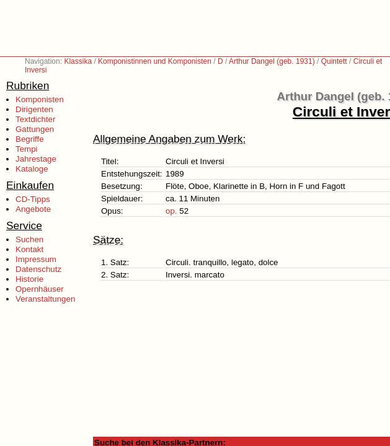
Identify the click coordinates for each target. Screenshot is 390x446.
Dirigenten (34, 109)
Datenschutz (38, 269)
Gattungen (35, 129)
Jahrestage (36, 159)
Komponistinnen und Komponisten (154, 61)
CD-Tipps (33, 199)
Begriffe (30, 139)
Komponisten (40, 99)
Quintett (334, 61)
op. (171, 211)
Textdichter (35, 119)
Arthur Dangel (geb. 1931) (272, 61)
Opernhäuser (40, 289)
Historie (29, 279)
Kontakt (29, 249)
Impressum (36, 259)
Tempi (27, 149)
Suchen (29, 239)
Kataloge (32, 168)
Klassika (78, 61)
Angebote (33, 209)
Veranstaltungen (45, 299)
